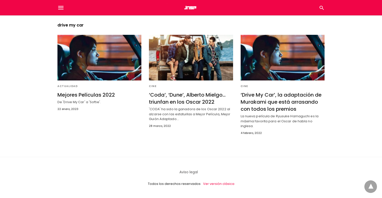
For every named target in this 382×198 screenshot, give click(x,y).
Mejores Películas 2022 (86, 94)
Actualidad (67, 86)
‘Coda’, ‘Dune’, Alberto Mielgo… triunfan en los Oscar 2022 (187, 98)
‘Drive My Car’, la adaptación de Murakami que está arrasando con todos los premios (281, 101)
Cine (152, 86)
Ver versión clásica (218, 183)
